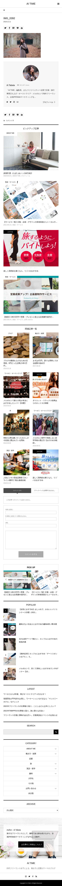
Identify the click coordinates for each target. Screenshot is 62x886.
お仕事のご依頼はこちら (31, 844)
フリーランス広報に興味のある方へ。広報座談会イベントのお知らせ (30, 715)
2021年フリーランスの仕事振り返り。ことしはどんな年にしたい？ (29, 706)
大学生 (31, 778)
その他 (31, 783)
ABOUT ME (31, 749)
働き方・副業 (31, 754)
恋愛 (31, 759)
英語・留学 (31, 769)
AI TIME (31, 3)
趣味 (31, 773)
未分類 (31, 793)
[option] (17, 583)
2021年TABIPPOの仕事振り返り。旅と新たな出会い (23, 711)
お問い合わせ (31, 788)
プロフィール (48, 102)
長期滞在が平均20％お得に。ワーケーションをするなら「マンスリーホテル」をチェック (30, 700)
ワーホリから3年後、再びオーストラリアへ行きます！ (24, 694)
